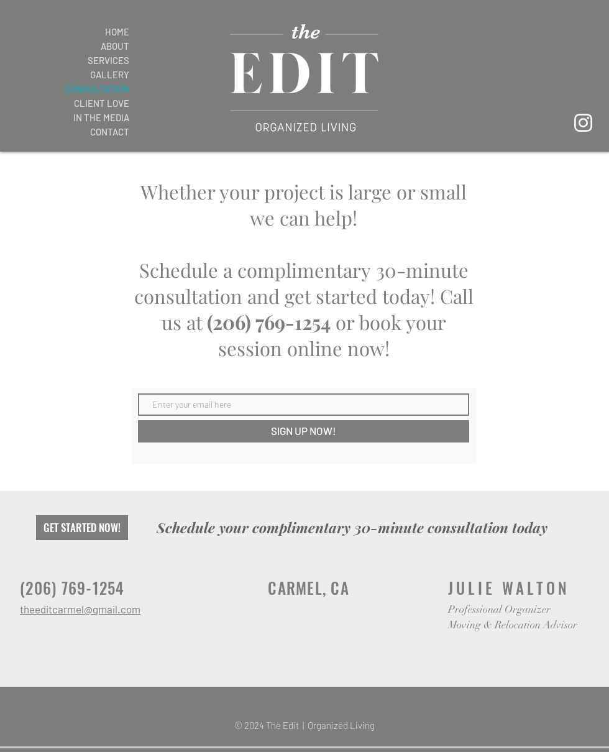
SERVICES (108, 60)
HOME (117, 31)
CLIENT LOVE (101, 103)
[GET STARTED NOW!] (82, 527)
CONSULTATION (97, 88)
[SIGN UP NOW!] (303, 431)
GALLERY (109, 74)
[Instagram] (583, 123)
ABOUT (115, 46)
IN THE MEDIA (101, 117)
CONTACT (109, 131)
